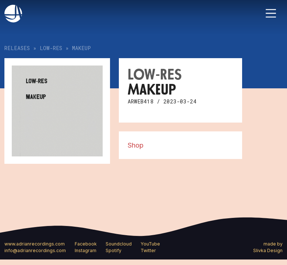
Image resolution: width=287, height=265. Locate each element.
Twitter (148, 250)
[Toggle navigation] (271, 13)
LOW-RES (51, 48)
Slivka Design (268, 250)
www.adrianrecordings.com (34, 244)
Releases (17, 48)
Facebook (86, 244)
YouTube (150, 244)
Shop (136, 145)
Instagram (85, 250)
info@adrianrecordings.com (35, 250)
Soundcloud (119, 244)
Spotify (113, 250)
